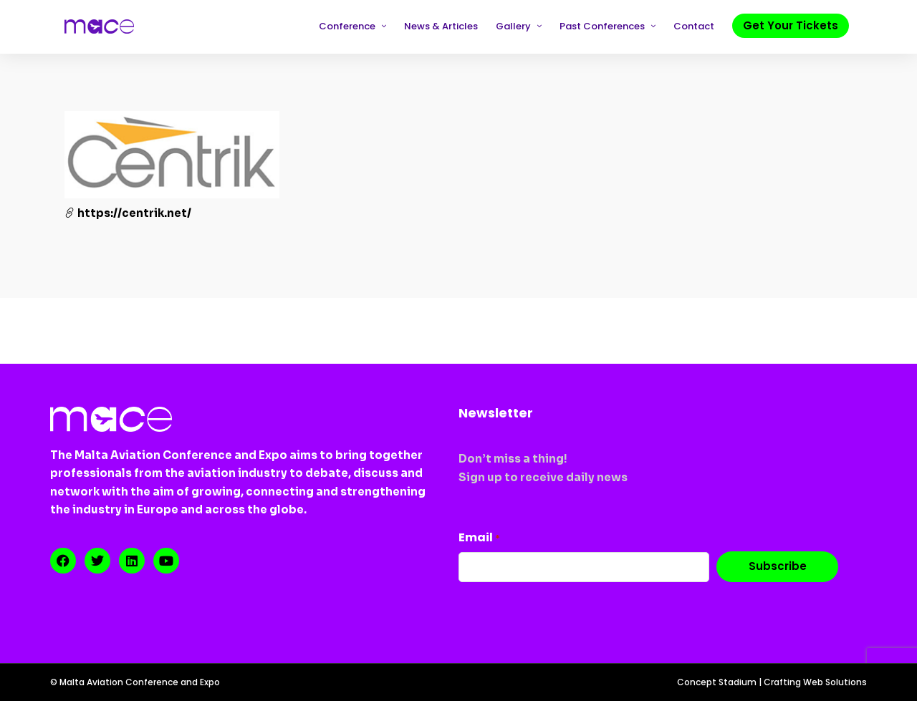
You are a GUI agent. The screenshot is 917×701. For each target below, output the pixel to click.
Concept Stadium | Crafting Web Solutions (772, 682)
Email (479, 537)
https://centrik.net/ (127, 213)
